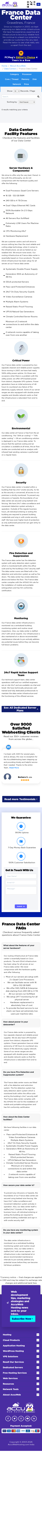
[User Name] (21, 876)
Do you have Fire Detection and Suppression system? (18, 1073)
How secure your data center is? (18, 1185)
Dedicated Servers (13, 1367)
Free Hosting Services (15, 1373)
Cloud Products (11, 1340)
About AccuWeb (18, 66)
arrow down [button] (38, 1334)
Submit (21, 906)
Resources (8, 1384)
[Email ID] (21, 882)
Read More (14, 768)
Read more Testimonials (21, 799)
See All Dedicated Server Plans (21, 709)
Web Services (10, 1378)
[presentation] (17, 898)
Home (4, 66)
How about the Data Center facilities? (16, 1118)
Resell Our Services (13, 1362)
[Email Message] (21, 891)
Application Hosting (14, 1345)
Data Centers (10, 69)
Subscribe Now (23, 1318)
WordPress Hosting (13, 1351)
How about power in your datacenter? (15, 1023)
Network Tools (11, 1389)
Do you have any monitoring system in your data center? (20, 1231)
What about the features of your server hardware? (18, 946)
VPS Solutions (10, 1356)
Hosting (7, 1334)
